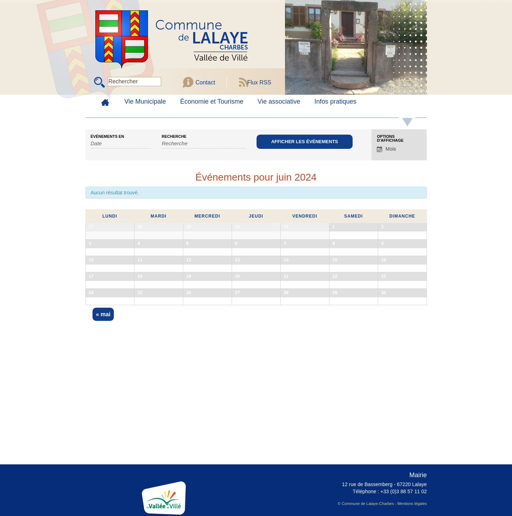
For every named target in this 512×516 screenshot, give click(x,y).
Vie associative (279, 101)
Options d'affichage (390, 138)
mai (103, 428)
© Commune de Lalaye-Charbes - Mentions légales (382, 503)
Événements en (107, 137)
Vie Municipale (145, 101)
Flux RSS (259, 82)
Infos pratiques (336, 101)
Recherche (174, 137)
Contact (205, 82)
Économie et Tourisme (211, 101)
